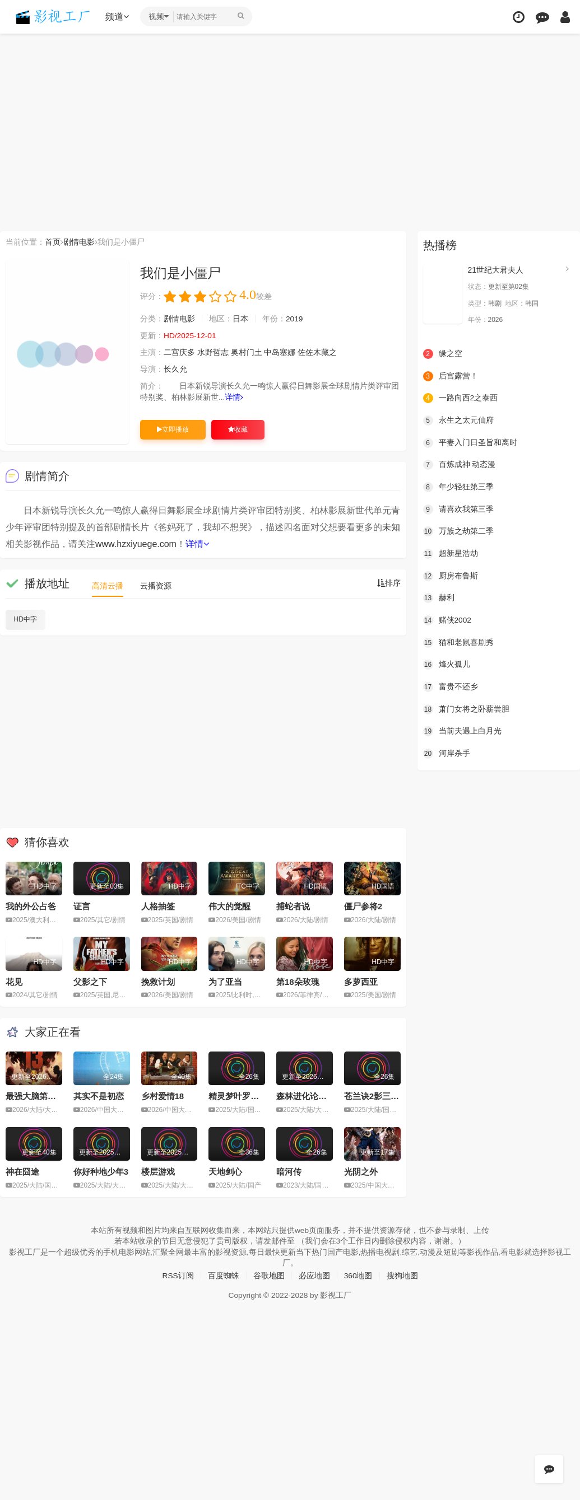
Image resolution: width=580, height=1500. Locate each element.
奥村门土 (246, 352)
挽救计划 (158, 981)
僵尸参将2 (363, 906)
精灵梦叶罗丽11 (238, 1096)
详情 (234, 397)
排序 (389, 583)
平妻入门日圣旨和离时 (470, 442)
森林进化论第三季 (310, 1096)
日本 (240, 319)
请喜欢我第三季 (458, 509)
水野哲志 (213, 352)
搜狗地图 (402, 1274)
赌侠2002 (447, 620)
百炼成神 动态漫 (459, 465)
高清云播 (107, 585)
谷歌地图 (269, 1274)
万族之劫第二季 (458, 531)
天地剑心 (225, 1171)
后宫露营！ (450, 376)
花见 (14, 981)
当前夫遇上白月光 (462, 731)
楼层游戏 (158, 1171)
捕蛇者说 (293, 906)
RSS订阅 (178, 1274)
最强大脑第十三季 (39, 1096)
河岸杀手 (446, 753)
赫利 (438, 597)
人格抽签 (158, 906)
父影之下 (90, 981)
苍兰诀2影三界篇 (375, 1096)
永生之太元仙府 (458, 420)
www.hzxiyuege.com (136, 544)
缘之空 (442, 354)
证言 (81, 906)
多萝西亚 (361, 981)
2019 (294, 319)
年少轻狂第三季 (458, 487)
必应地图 (314, 1274)
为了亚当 (225, 981)
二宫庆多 (179, 352)
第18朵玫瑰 (297, 981)
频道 (118, 16)
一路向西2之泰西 (460, 398)
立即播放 (173, 429)
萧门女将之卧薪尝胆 (466, 708)
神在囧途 (22, 1171)
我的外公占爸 (31, 906)
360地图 (358, 1274)
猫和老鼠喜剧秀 (458, 642)
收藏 (238, 429)
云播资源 (155, 585)
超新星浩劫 (450, 553)
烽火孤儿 (446, 664)
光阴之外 (361, 1171)
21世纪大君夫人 (496, 269)
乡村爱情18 (162, 1096)
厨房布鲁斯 (450, 576)
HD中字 (25, 619)
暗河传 (288, 1171)
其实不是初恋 (98, 1096)
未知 (391, 527)
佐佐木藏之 (317, 352)
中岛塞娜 (280, 352)
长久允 (175, 369)
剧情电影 (79, 241)
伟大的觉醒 (229, 906)
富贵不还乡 (450, 686)
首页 (53, 241)
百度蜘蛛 (223, 1274)
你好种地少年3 (100, 1171)
